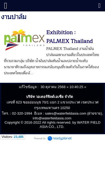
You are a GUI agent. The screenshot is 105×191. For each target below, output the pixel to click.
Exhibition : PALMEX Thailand (69, 37)
